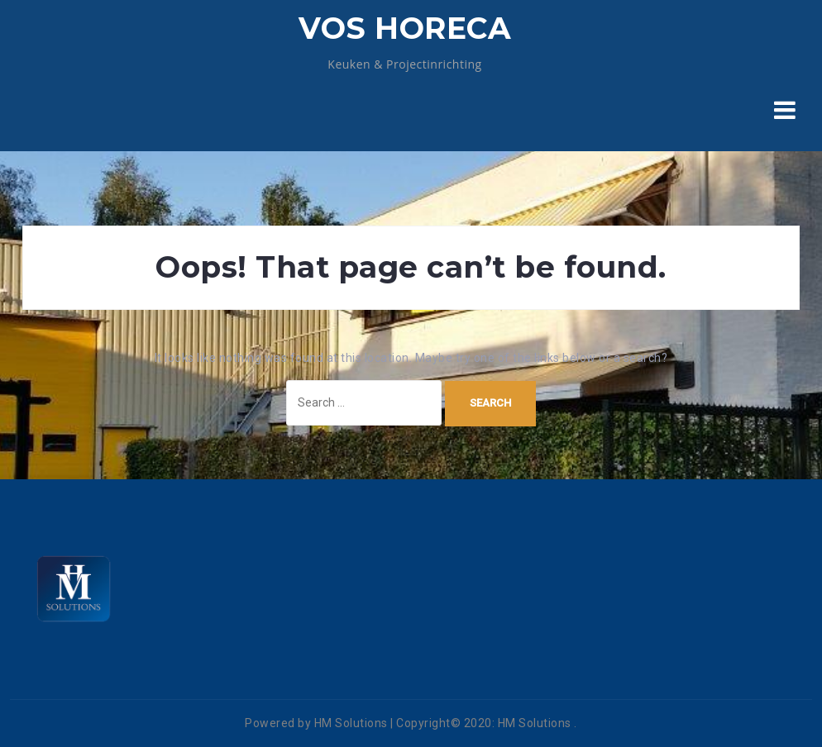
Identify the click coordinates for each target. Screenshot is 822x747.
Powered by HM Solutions (316, 723)
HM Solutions (534, 723)
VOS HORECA (405, 28)
